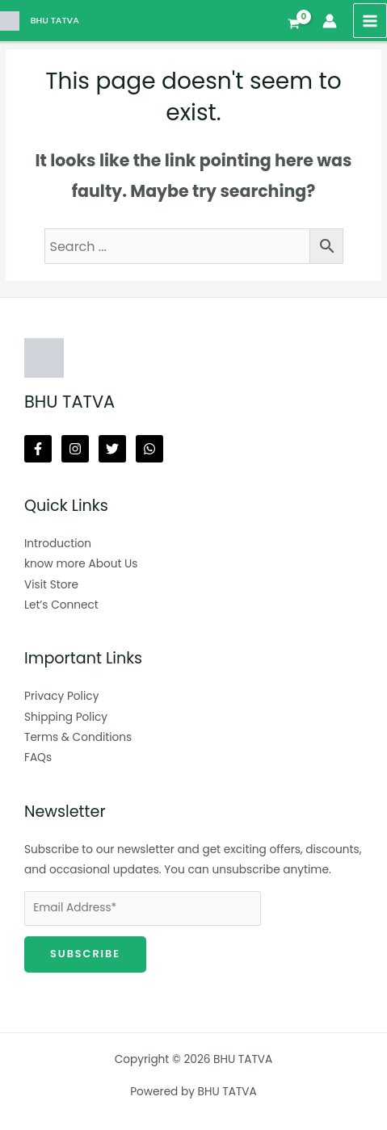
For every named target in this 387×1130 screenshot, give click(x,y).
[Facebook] (38, 448)
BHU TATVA (55, 21)
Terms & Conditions (78, 737)
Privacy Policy (61, 696)
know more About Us (80, 563)
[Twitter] (112, 448)
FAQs (38, 757)
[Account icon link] (329, 21)
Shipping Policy (65, 717)
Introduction (57, 543)
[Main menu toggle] (370, 20)
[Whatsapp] (149, 448)
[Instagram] (75, 448)
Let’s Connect (61, 605)
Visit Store (51, 584)
